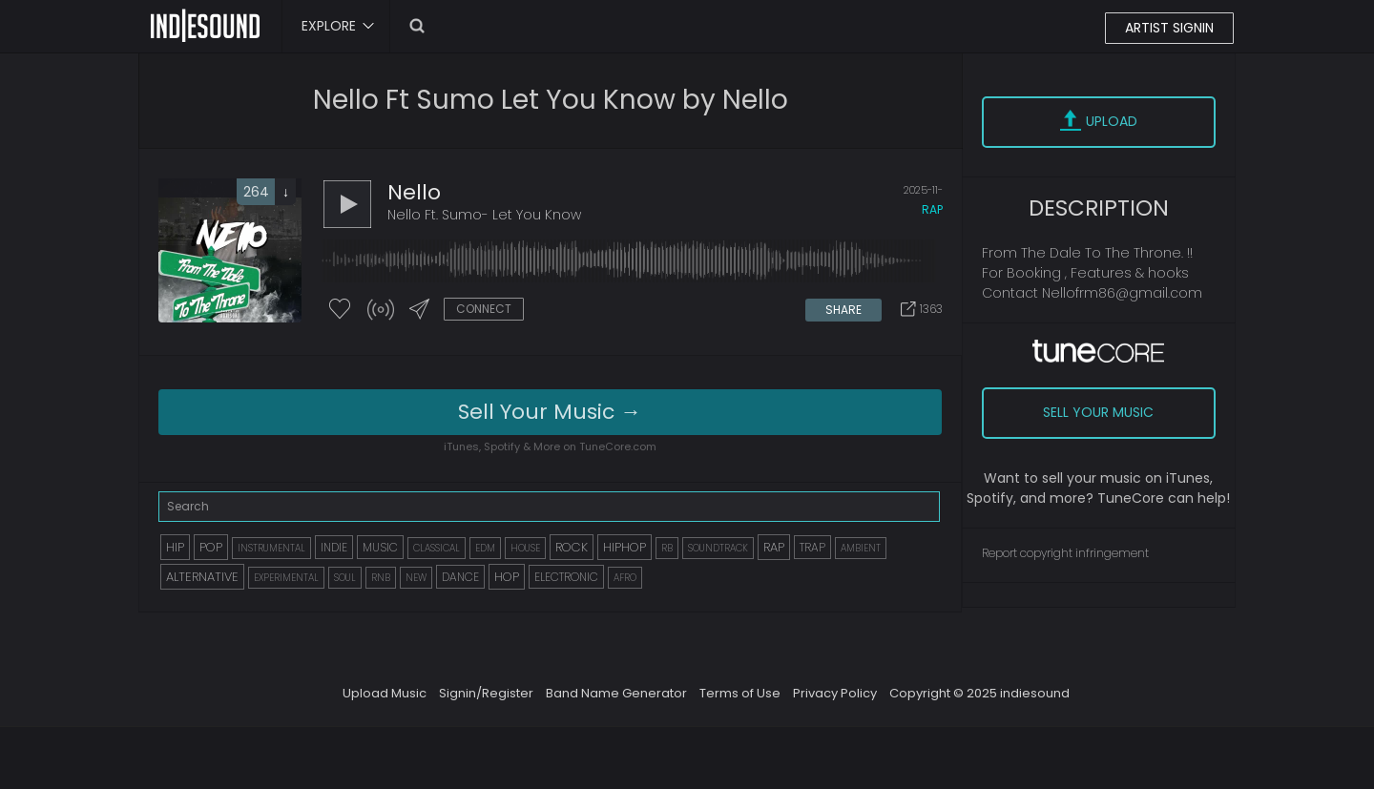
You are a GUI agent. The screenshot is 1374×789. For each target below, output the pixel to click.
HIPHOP (624, 547)
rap (932, 209)
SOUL (345, 578)
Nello (414, 192)
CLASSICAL (436, 548)
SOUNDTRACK (718, 548)
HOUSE (525, 548)
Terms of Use (740, 693)
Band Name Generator (616, 693)
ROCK (571, 547)
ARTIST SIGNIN (1169, 27)
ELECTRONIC (566, 577)
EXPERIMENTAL (286, 578)
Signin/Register (486, 693)
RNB (380, 578)
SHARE (843, 309)
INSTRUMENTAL (271, 548)
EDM (485, 548)
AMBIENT (861, 548)
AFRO (625, 578)
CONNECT (483, 309)
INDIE (334, 547)
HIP (175, 547)
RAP (773, 547)
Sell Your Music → (549, 411)
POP (210, 547)
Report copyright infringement (1065, 553)
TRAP (812, 547)
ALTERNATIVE (202, 577)
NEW (416, 578)
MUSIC (380, 547)
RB (667, 548)
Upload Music (385, 693)
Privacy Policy (835, 693)
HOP (506, 577)
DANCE (460, 577)
